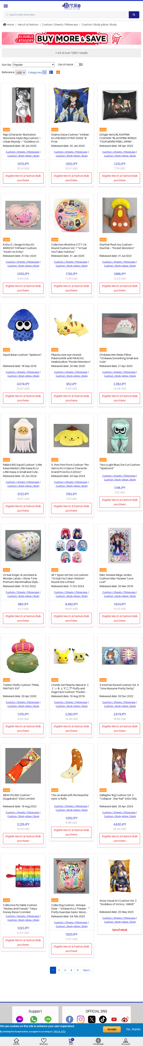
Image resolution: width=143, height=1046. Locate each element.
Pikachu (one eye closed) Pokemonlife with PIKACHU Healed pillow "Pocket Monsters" (71, 357)
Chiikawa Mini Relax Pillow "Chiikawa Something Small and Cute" (119, 357)
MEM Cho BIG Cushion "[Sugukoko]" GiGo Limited (19, 794)
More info (60, 1031)
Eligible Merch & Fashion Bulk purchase (23, 178)
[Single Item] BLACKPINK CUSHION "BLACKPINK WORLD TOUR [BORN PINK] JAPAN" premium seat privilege (118, 139)
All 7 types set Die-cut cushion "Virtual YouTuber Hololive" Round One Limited (69, 576)
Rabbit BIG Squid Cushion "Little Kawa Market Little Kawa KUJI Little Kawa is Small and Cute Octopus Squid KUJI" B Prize (22, 469)
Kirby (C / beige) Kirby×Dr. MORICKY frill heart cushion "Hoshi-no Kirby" (20, 247)
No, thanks (134, 1029)
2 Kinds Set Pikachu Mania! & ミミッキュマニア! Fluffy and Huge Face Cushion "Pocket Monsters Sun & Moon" (70, 688)
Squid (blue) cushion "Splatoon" (22, 354)
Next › (87, 967)
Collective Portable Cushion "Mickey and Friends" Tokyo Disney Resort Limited (20, 906)
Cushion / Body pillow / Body (99, 24)
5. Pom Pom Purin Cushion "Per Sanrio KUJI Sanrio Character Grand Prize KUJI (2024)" (70, 467)
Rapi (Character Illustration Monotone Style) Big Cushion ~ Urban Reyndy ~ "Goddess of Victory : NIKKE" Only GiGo (22, 139)
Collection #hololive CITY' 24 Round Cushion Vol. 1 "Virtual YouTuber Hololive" (69, 247)
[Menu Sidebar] (6, 6)
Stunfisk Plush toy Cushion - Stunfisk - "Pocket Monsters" (117, 245)
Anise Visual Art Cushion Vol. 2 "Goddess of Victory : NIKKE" (118, 899)
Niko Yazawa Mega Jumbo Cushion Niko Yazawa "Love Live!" (116, 576)
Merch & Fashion (28, 24)
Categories (37, 72)
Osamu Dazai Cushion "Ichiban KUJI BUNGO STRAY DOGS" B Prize (70, 137)
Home (8, 24)
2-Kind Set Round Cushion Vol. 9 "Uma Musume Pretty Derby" (119, 684)
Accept (111, 1029)
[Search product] (134, 14)
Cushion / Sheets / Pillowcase (60, 24)
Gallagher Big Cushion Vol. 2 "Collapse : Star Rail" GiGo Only (118, 794)
